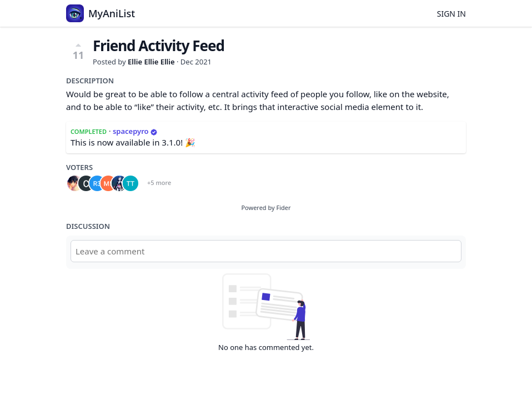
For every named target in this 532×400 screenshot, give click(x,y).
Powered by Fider (265, 207)
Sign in (451, 13)
